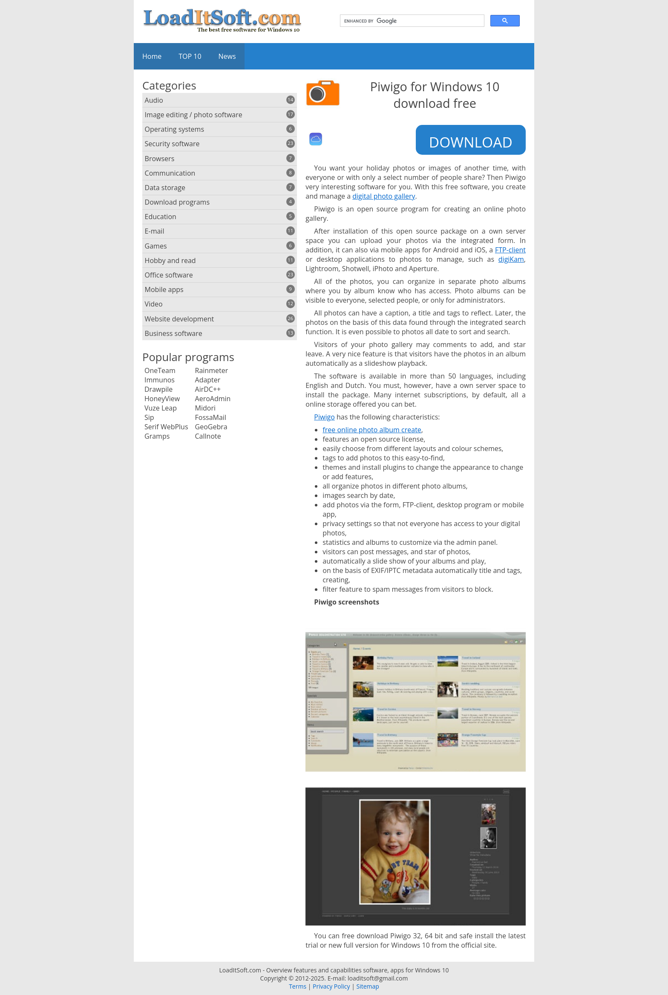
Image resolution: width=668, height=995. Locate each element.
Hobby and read (220, 260)
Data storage (220, 187)
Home (151, 56)
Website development (220, 319)
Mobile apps (220, 289)
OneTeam (160, 370)
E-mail (220, 231)
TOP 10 (190, 56)
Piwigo (324, 417)
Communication (220, 173)
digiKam (511, 259)
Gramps (157, 436)
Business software (220, 333)
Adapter (208, 380)
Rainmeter (211, 370)
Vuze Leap (160, 408)
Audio (220, 100)
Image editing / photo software (220, 114)
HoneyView (162, 398)
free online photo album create (371, 429)
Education (220, 216)
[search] (411, 21)
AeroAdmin (213, 398)
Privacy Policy (331, 986)
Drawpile (158, 389)
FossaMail (210, 417)
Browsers (220, 158)
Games (220, 246)
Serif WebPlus (166, 426)
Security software (220, 143)
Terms (297, 986)
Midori (205, 408)
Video (220, 304)
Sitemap (367, 986)
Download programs (220, 202)
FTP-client (510, 250)
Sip (149, 417)
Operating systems (220, 129)
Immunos (159, 380)
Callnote (208, 436)
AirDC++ (208, 389)
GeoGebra (211, 426)
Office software (220, 275)
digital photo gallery (383, 196)
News (227, 56)
